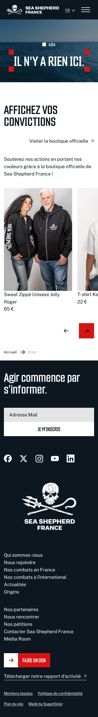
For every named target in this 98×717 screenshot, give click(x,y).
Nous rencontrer (21, 617)
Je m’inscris (49, 429)
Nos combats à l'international (35, 577)
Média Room (17, 639)
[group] (38, 250)
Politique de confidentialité (60, 693)
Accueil (10, 352)
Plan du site (13, 704)
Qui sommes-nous (23, 555)
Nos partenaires (21, 609)
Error (32, 352)
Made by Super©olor (45, 704)
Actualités (15, 584)
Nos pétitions (18, 624)
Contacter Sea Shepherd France (38, 631)
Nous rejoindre (20, 562)
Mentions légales (18, 693)
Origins (11, 592)
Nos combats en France (29, 569)
